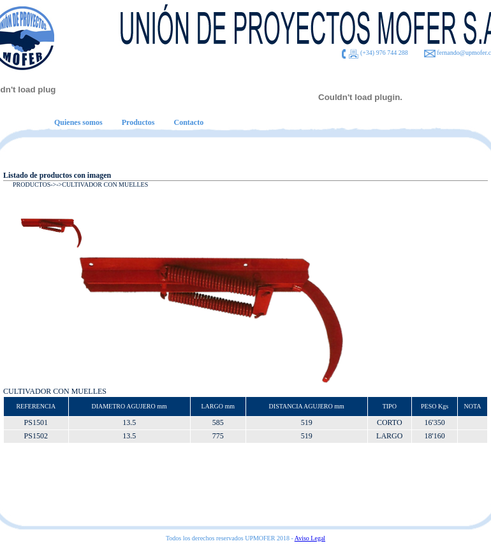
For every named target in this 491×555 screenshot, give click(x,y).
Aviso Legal (310, 538)
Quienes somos (78, 122)
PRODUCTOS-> (34, 184)
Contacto (188, 122)
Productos (138, 122)
